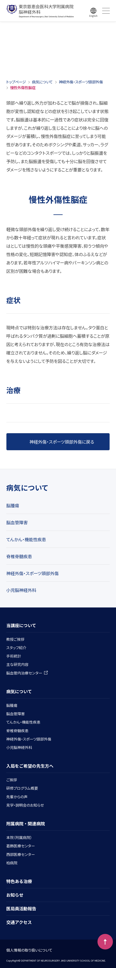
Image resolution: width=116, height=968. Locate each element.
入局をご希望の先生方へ (29, 766)
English (93, 16)
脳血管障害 (17, 522)
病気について (42, 81)
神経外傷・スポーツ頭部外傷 (81, 81)
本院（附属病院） (19, 837)
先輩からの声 (16, 796)
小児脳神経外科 (21, 590)
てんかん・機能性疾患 (26, 539)
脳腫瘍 (12, 505)
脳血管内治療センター (27, 672)
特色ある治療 (19, 881)
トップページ (16, 81)
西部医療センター (20, 854)
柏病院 (11, 862)
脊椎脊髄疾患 (19, 556)
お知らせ (14, 895)
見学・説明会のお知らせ (25, 805)
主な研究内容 (17, 664)
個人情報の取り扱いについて (29, 950)
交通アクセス (19, 922)
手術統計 (13, 656)
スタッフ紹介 (16, 647)
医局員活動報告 (21, 908)
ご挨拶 (11, 779)
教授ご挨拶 (15, 639)
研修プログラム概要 (22, 788)
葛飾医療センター (20, 845)
